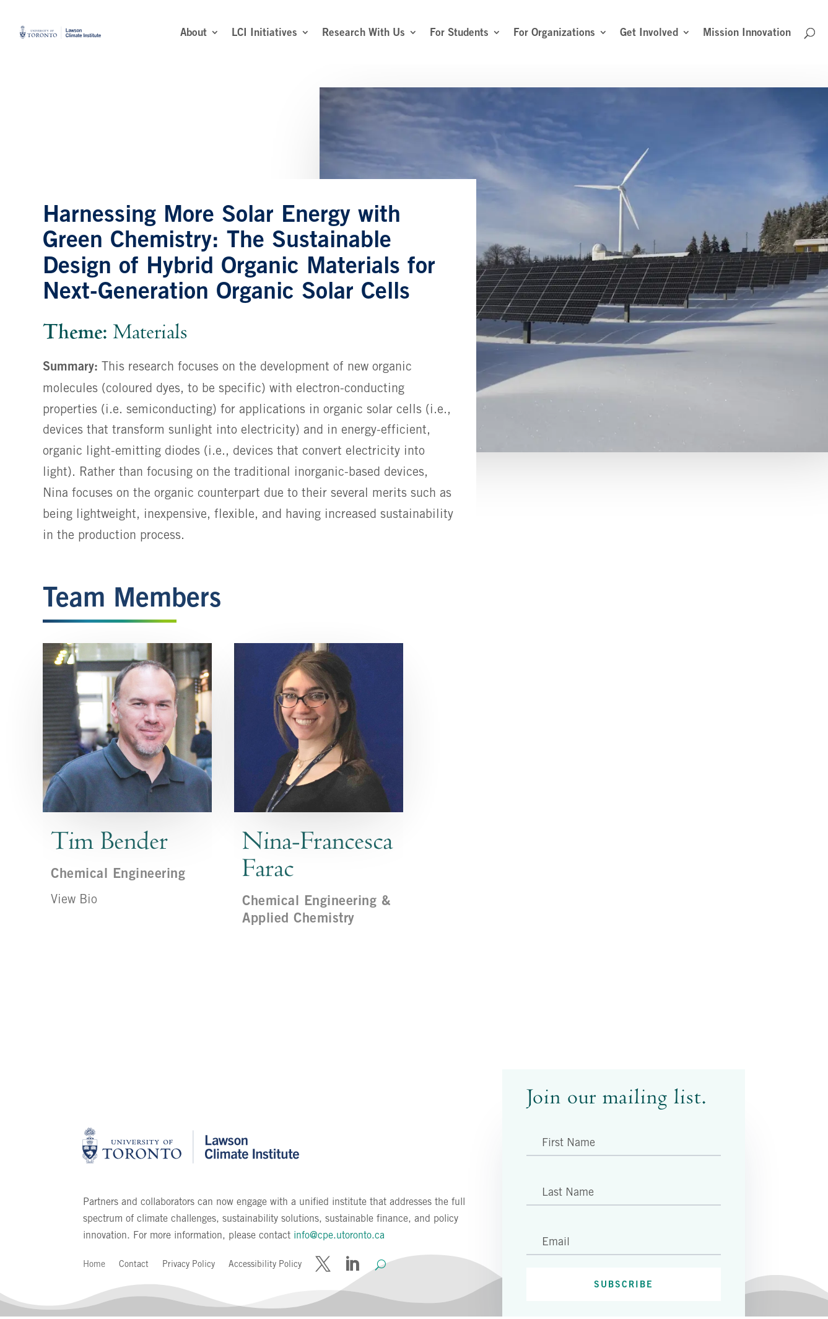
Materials (150, 331)
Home (94, 1264)
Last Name (568, 1191)
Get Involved (649, 33)
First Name (568, 1142)
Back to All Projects (181, 998)
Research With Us (363, 33)
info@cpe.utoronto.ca (339, 1235)
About (193, 33)
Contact (134, 1264)
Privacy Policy (188, 1264)
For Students (459, 33)
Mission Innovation (747, 33)
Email (556, 1241)
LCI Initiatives (264, 33)
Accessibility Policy (265, 1264)
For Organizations (554, 33)
